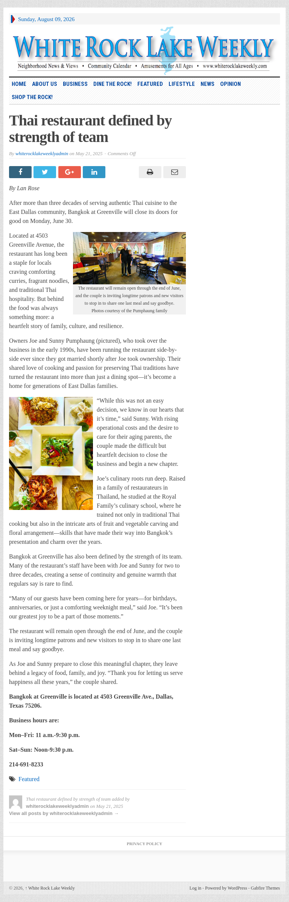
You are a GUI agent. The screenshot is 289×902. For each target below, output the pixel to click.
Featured (150, 84)
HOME (19, 84)
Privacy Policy (144, 843)
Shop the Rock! (32, 97)
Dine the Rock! (112, 84)
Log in (195, 888)
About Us (44, 84)
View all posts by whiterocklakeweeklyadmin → (64, 813)
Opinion (230, 84)
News (207, 84)
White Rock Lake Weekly (50, 888)
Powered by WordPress (226, 888)
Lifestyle (182, 84)
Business (75, 84)
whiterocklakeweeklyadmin (41, 153)
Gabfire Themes (265, 888)
